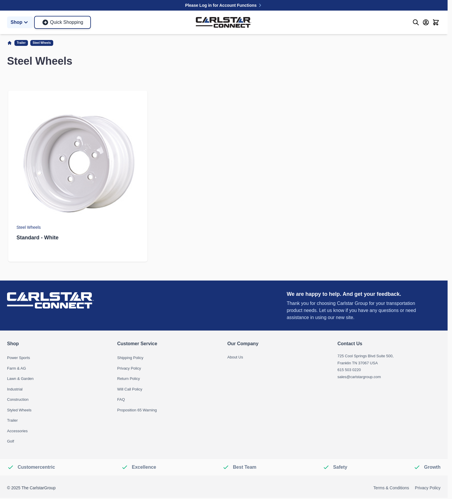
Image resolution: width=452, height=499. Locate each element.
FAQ (121, 399)
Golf (10, 441)
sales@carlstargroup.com (359, 377)
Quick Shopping (62, 22)
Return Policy (128, 378)
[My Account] (426, 22)
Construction (18, 399)
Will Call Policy (129, 389)
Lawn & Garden (20, 378)
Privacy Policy (129, 368)
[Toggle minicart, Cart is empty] (436, 22)
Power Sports (18, 358)
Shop (20, 22)
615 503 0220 (349, 370)
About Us (235, 357)
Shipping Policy (130, 358)
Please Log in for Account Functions (224, 5)
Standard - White (37, 238)
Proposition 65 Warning (137, 410)
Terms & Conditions (391, 487)
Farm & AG (16, 368)
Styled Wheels (19, 410)
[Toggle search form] (416, 22)
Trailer (21, 42)
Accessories (17, 431)
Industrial (15, 389)
